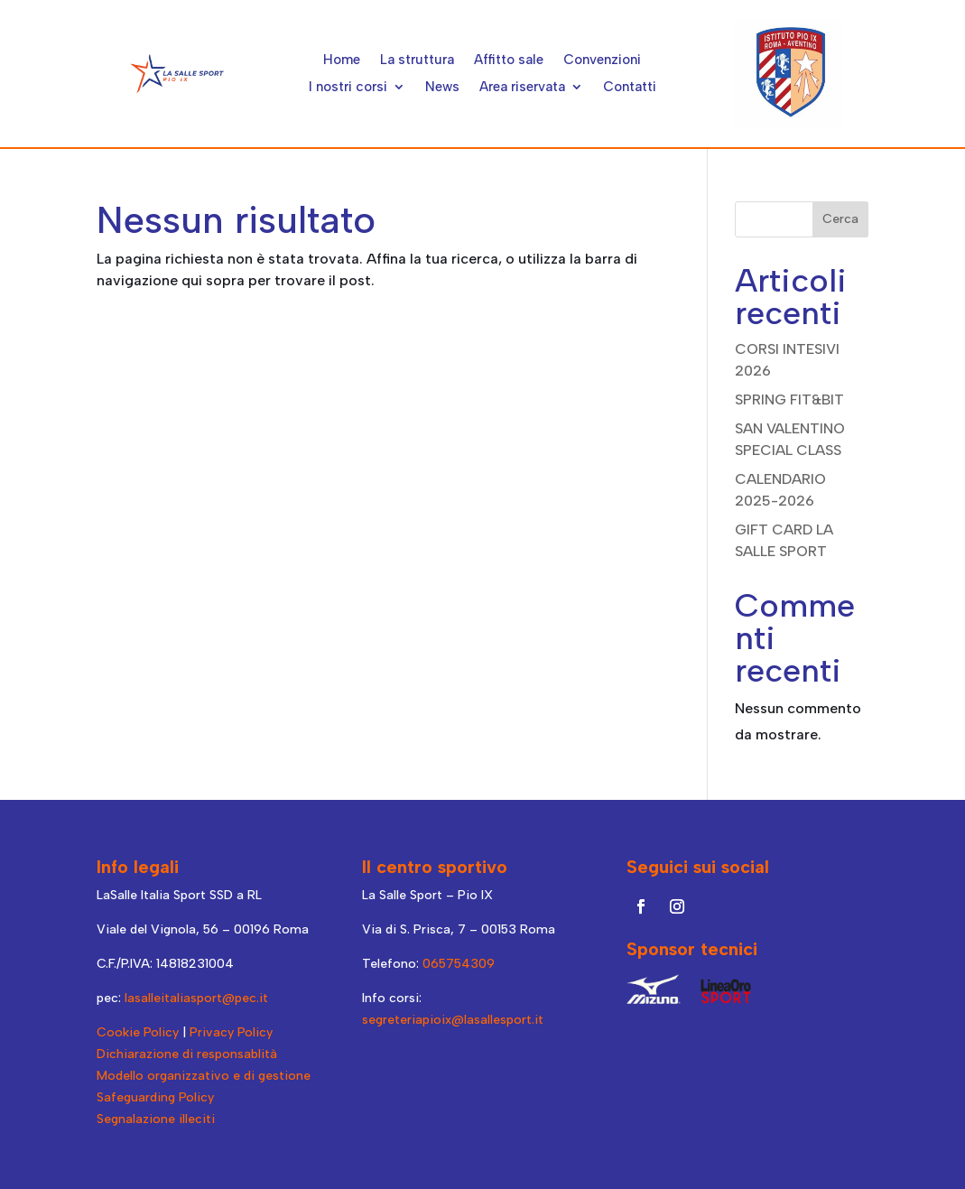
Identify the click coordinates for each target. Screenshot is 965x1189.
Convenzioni (602, 60)
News (442, 87)
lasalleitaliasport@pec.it (196, 998)
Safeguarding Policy (155, 1097)
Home (341, 60)
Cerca (840, 219)
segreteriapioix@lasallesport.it (452, 1019)
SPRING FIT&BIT (789, 399)
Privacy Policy (231, 1032)
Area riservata (522, 87)
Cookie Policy (138, 1032)
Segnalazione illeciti (156, 1119)
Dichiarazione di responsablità (187, 1054)
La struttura (417, 60)
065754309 (458, 963)
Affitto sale (508, 60)
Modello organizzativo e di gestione (204, 1075)
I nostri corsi (348, 87)
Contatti (629, 87)
